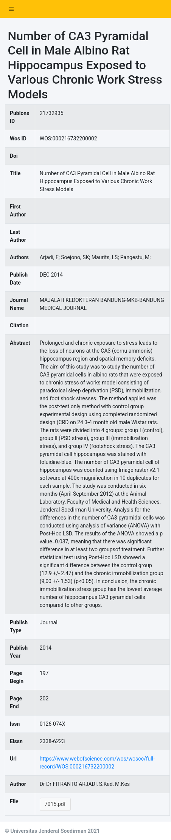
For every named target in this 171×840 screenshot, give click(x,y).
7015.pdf (55, 804)
